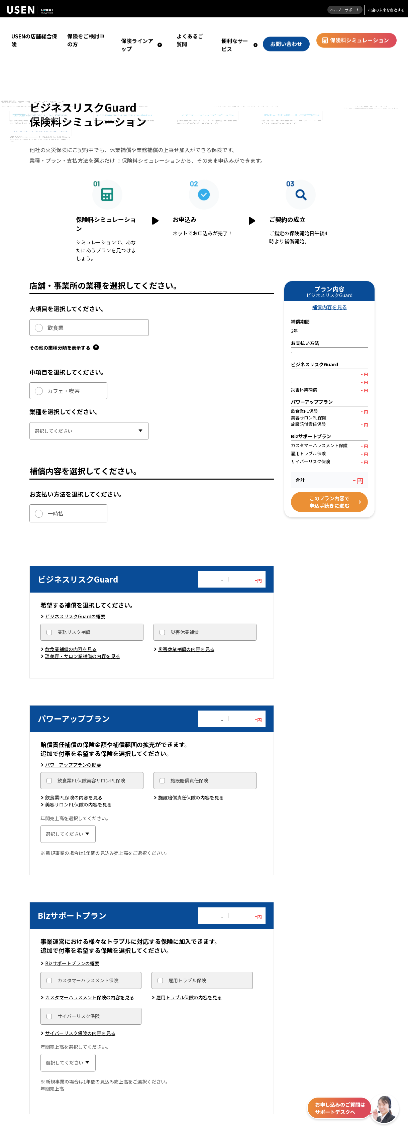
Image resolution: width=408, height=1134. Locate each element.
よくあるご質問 (213, 30)
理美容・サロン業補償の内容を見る (82, 638)
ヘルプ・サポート (341, 9)
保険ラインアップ (164, 30)
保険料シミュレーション (365, 30)
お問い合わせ (300, 30)
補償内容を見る (329, 286)
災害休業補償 (185, 614)
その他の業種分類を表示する (64, 328)
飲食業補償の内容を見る (71, 631)
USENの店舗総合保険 (32, 30)
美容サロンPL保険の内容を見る (78, 788)
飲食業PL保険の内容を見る (73, 781)
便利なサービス (253, 30)
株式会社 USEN (30, 9)
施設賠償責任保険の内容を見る (191, 781)
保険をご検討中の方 (118, 30)
